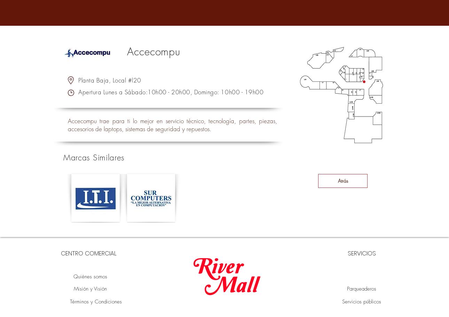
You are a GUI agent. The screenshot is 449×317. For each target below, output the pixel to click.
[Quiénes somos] (90, 276)
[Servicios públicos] (362, 302)
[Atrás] (343, 181)
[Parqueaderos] (362, 289)
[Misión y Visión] (90, 289)
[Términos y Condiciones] (95, 302)
